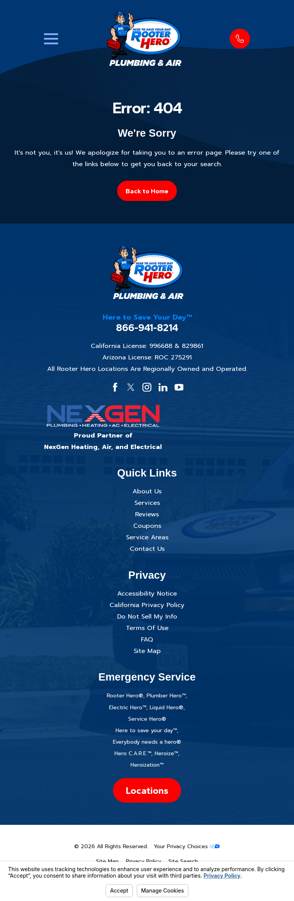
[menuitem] (107, 861)
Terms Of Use (147, 628)
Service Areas (147, 537)
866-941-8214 (147, 328)
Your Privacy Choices (187, 846)
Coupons (147, 525)
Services (147, 503)
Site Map (147, 651)
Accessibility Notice (147, 593)
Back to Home (147, 191)
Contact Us (147, 548)
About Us (147, 491)
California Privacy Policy (147, 605)
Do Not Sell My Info (147, 616)
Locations (147, 790)
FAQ (147, 639)
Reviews (147, 514)
